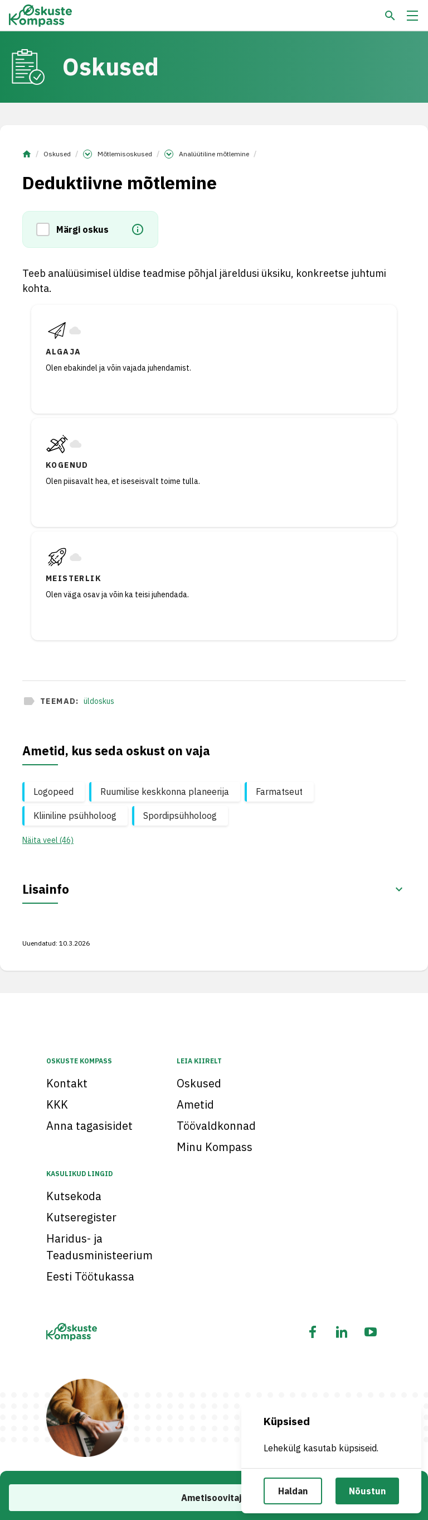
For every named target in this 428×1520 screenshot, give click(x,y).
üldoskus (99, 701)
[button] (46, 229)
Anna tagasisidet (89, 1125)
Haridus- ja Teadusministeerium (99, 1247)
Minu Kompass (214, 1146)
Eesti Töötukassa (90, 1276)
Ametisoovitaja (214, 1497)
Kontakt (66, 1083)
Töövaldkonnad (216, 1125)
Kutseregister (81, 1217)
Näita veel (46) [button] (48, 840)
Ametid (195, 1104)
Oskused (57, 154)
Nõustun (367, 1491)
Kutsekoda (73, 1195)
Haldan (293, 1491)
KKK (57, 1104)
